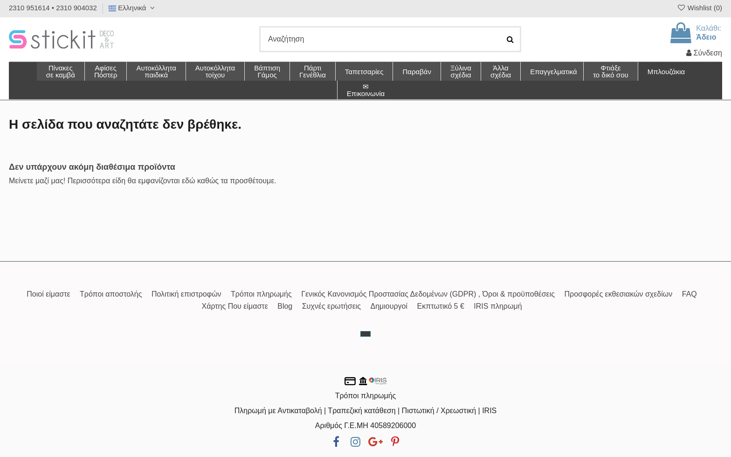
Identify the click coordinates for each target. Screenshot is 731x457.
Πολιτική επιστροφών (186, 294)
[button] (500, 71)
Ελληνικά (133, 8)
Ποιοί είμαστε (48, 294)
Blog (284, 306)
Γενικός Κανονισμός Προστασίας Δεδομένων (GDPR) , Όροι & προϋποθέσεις (428, 294)
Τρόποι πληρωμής (261, 294)
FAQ (689, 294)
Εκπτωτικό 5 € (440, 306)
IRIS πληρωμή (498, 306)
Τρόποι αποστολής (111, 294)
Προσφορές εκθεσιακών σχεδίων (618, 294)
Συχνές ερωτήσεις (331, 306)
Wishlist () (699, 8)
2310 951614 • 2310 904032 (53, 8)
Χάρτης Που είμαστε (234, 306)
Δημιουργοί (389, 306)
